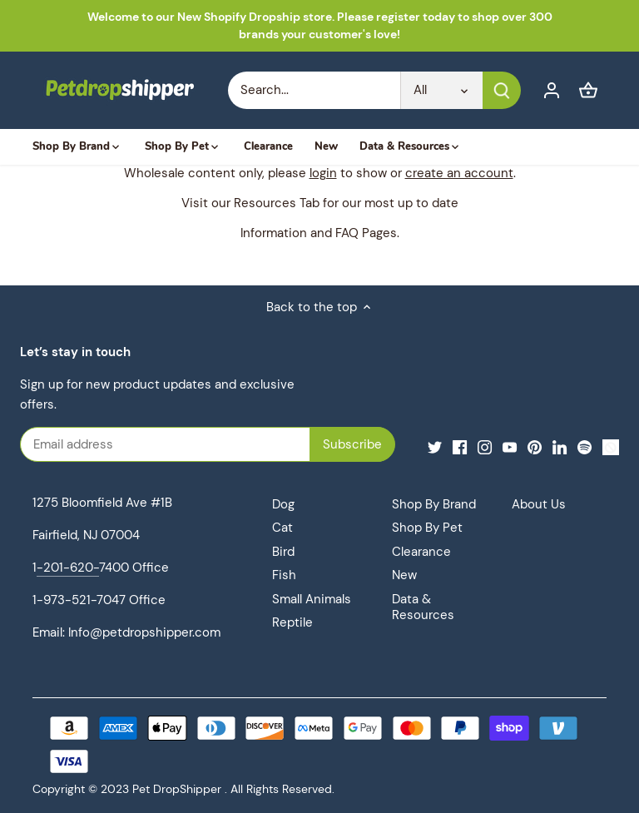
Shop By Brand (434, 504)
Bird (283, 551)
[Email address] (187, 444)
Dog (283, 504)
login (323, 173)
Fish (284, 575)
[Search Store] (314, 90)
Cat (282, 527)
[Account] (551, 90)
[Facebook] (460, 446)
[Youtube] (510, 446)
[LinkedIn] (559, 446)
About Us (539, 504)
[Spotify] (584, 446)
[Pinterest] (535, 446)
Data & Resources (423, 607)
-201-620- (68, 567)
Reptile (292, 622)
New (404, 575)
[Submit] (502, 90)
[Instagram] (485, 446)
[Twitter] (435, 446)
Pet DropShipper (176, 789)
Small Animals (311, 599)
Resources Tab (277, 203)
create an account (459, 173)
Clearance (421, 551)
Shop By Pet (427, 527)
